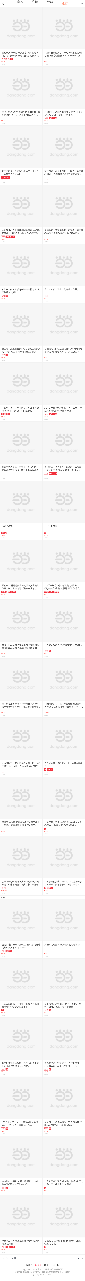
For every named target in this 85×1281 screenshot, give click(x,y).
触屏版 (38, 1265)
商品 (20, 1)
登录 (5, 1258)
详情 (35, 1)
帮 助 (56, 1265)
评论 (50, 1)
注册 (13, 1258)
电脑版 (47, 1265)
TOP (82, 1258)
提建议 (29, 1265)
